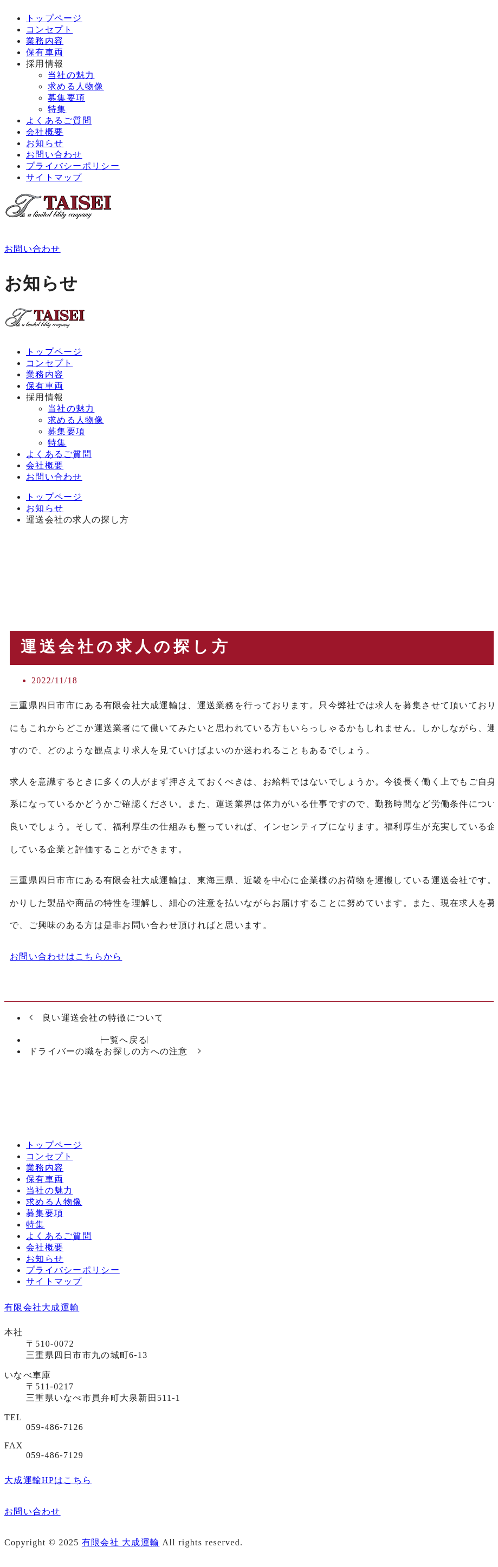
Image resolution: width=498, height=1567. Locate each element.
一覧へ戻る (124, 1039)
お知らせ (44, 143)
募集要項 (66, 97)
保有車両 (44, 52)
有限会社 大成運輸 (121, 1542)
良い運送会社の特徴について (103, 1017)
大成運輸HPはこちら (48, 1480)
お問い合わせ (54, 154)
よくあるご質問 (59, 120)
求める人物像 (76, 86)
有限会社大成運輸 (41, 1307)
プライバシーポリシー (73, 166)
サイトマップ (54, 177)
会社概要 (44, 131)
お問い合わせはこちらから (66, 956)
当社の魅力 (71, 75)
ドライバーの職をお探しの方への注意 (108, 1051)
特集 (57, 109)
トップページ (54, 18)
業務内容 (44, 40)
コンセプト (49, 29)
